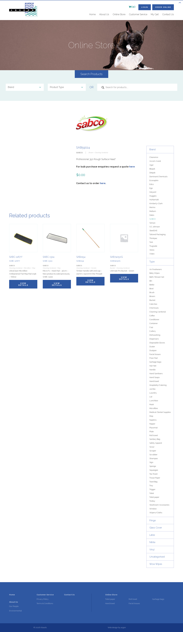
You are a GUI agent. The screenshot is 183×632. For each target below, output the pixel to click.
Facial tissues (155, 354)
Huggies (152, 196)
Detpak (152, 173)
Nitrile (152, 542)
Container (153, 323)
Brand (152, 149)
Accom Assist (155, 161)
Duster (152, 347)
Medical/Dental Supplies (160, 412)
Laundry (153, 393)
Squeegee (153, 470)
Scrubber (153, 455)
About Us (104, 14)
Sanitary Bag (154, 439)
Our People (14, 606)
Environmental (15, 611)
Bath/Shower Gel (156, 277)
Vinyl (152, 549)
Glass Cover (155, 527)
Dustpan (153, 350)
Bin (150, 281)
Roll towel (153, 435)
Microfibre (153, 408)
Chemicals (154, 308)
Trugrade (153, 246)
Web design (113, 627)
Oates (151, 215)
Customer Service (138, 14)
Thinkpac (153, 238)
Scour (151, 447)
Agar (151, 165)
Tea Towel (153, 474)
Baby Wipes (154, 273)
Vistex (151, 254)
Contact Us (168, 14)
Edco (151, 184)
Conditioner (154, 319)
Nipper (152, 424)
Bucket (152, 300)
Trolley (152, 501)
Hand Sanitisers (156, 373)
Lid (150, 397)
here (132, 166)
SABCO (152, 219)
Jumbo (152, 389)
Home (92, 14)
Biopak (152, 169)
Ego (151, 188)
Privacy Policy (42, 599)
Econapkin (153, 180)
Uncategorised (157, 556)
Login (144, 7)
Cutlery (152, 331)
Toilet (151, 493)
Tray (151, 485)
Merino (152, 207)
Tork (151, 242)
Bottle (151, 285)
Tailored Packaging (157, 234)
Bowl (151, 288)
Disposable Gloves (157, 343)
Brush (151, 292)
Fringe (152, 520)
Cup (151, 327)
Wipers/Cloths (155, 513)
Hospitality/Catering (158, 385)
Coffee (152, 316)
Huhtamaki (154, 200)
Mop (151, 416)
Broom (152, 296)
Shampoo (153, 458)
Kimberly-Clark (156, 203)
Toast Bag (153, 482)
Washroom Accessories (159, 505)
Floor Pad (153, 358)
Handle (152, 370)
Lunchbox (153, 401)
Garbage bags (155, 362)
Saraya (152, 223)
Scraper (152, 451)
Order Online (163, 7)
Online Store (119, 14)
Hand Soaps (154, 377)
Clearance (153, 157)
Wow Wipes (155, 564)
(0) (132, 7)
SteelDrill (153, 230)
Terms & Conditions (45, 603)
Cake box (153, 304)
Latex (152, 535)
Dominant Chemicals (158, 176)
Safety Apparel (155, 443)
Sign (151, 462)
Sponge (152, 466)
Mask (151, 404)
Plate (151, 431)
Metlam (152, 211)
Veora (151, 250)
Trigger (152, 489)
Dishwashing (154, 335)
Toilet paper (154, 497)
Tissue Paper (154, 478)
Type (152, 261)
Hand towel (154, 381)
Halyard (152, 192)
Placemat (153, 428)
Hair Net (152, 366)
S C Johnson (154, 227)
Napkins (152, 420)
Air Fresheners (155, 269)
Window (153, 509)
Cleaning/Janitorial (157, 312)
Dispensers (154, 339)
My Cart (155, 14)
